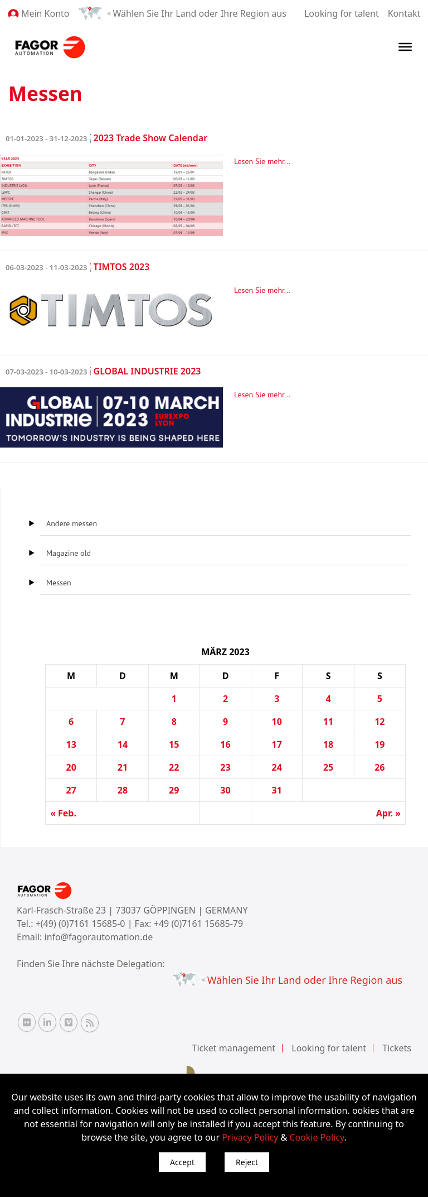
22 (174, 767)
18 (328, 744)
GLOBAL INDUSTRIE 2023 (103, 371)
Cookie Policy (316, 1137)
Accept (182, 1162)
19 (379, 744)
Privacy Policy (250, 1137)
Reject (247, 1162)
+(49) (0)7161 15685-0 (80, 923)
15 (174, 744)
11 (328, 721)
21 (123, 767)
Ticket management (234, 1048)
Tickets (396, 1048)
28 (123, 790)
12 (379, 721)
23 (225, 767)
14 (123, 744)
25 (328, 767)
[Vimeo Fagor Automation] (68, 1022)
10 (277, 721)
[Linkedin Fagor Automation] (47, 1022)
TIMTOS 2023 (77, 267)
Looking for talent (341, 13)
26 (379, 767)
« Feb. (63, 813)
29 (174, 790)
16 (225, 744)
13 (71, 744)
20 (71, 767)
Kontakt (404, 13)
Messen (58, 583)
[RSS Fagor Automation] (90, 1022)
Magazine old (68, 553)
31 (277, 790)
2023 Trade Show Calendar (106, 138)
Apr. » (388, 813)
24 (277, 767)
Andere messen (71, 523)
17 (277, 744)
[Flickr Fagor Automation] (27, 1022)
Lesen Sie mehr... (262, 161)
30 (225, 790)
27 (71, 790)
